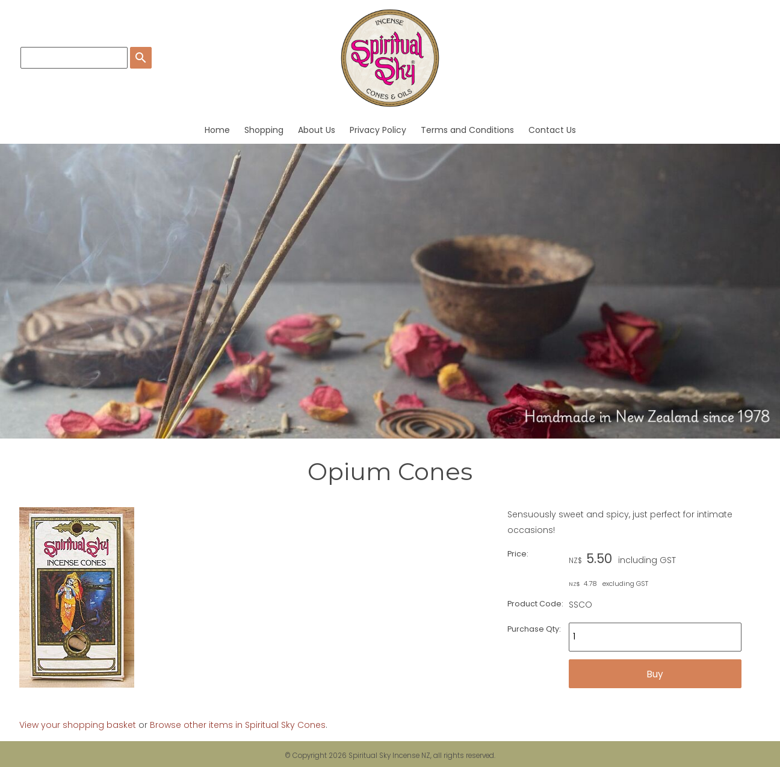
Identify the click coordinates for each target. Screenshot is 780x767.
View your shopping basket (77, 725)
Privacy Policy (378, 130)
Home (217, 130)
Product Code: (535, 604)
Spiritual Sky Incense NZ (389, 755)
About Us (316, 130)
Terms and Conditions (467, 130)
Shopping (263, 130)
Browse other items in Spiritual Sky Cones (238, 725)
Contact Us (552, 130)
